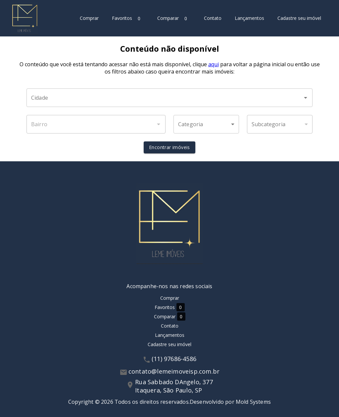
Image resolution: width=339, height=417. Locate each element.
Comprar (89, 18)
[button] (206, 124)
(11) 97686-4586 (174, 359)
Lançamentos (249, 18)
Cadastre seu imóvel (299, 18)
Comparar (174, 18)
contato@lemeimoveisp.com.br (173, 371)
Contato (212, 18)
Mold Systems (253, 401)
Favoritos (128, 18)
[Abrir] (305, 97)
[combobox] (169, 97)
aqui (213, 64)
